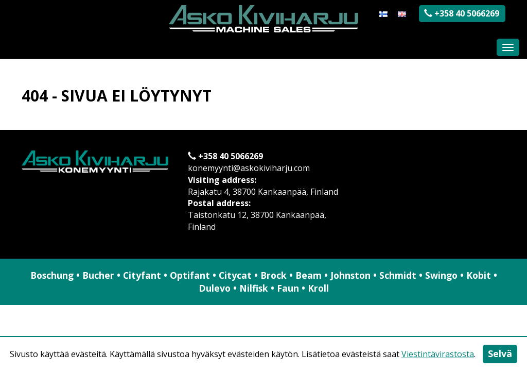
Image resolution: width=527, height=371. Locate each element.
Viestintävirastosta (437, 354)
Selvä (500, 353)
